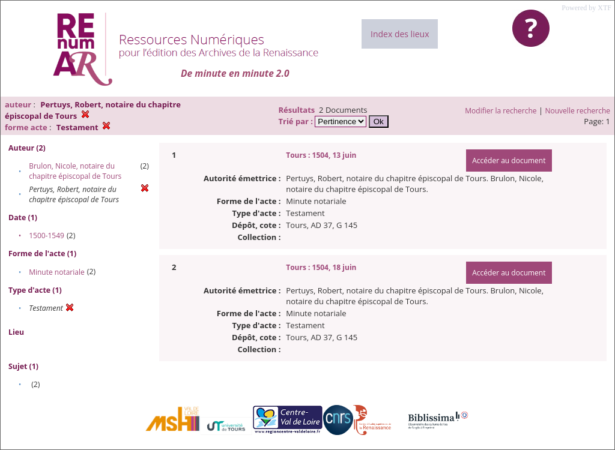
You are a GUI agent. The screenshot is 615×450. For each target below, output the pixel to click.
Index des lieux (400, 34)
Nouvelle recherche (578, 111)
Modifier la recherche (500, 111)
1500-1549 (46, 235)
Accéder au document (508, 160)
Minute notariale (57, 272)
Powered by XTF (586, 8)
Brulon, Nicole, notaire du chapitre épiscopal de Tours (75, 171)
